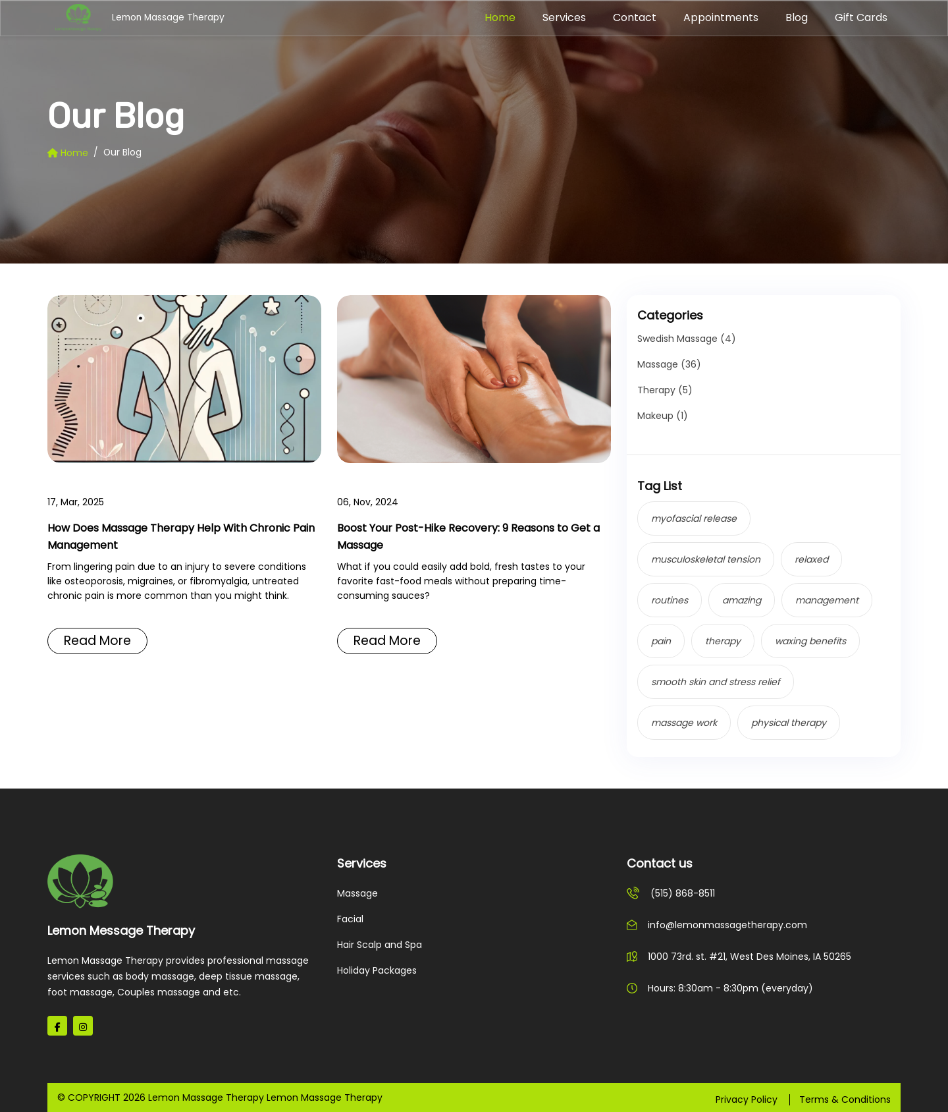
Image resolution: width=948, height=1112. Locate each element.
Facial (350, 919)
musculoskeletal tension (705, 559)
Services (564, 17)
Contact (634, 17)
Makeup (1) (662, 415)
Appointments (720, 17)
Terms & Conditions (845, 1099)
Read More (101, 642)
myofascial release (694, 518)
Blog (796, 17)
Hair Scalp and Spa (379, 944)
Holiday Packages (377, 970)
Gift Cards (861, 17)
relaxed (811, 559)
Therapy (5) (665, 390)
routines (669, 600)
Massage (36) (669, 364)
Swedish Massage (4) (686, 338)
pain (661, 641)
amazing (741, 600)
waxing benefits (810, 641)
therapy (723, 641)
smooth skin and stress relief (715, 681)
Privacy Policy (746, 1099)
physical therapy (788, 722)
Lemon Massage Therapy (104, 18)
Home (500, 17)
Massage (357, 893)
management (826, 600)
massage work (684, 722)
